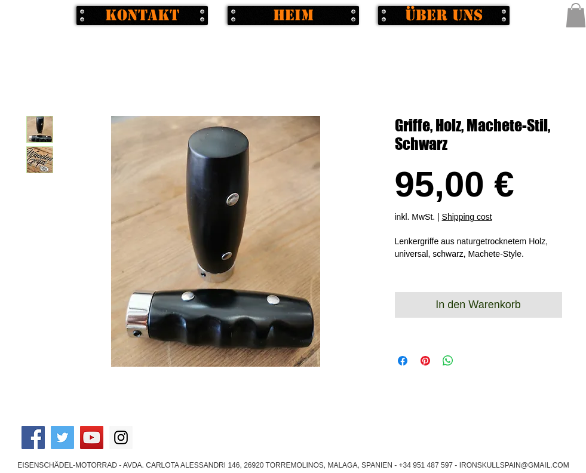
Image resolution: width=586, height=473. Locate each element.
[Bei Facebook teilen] (402, 361)
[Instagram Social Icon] (121, 437)
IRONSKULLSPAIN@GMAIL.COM (514, 465)
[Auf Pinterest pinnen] (425, 361)
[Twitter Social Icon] (62, 437)
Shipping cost (467, 217)
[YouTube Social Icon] (91, 437)
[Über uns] (444, 15)
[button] (576, 15)
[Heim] (293, 15)
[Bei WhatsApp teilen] (448, 361)
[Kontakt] (142, 15)
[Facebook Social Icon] (33, 437)
